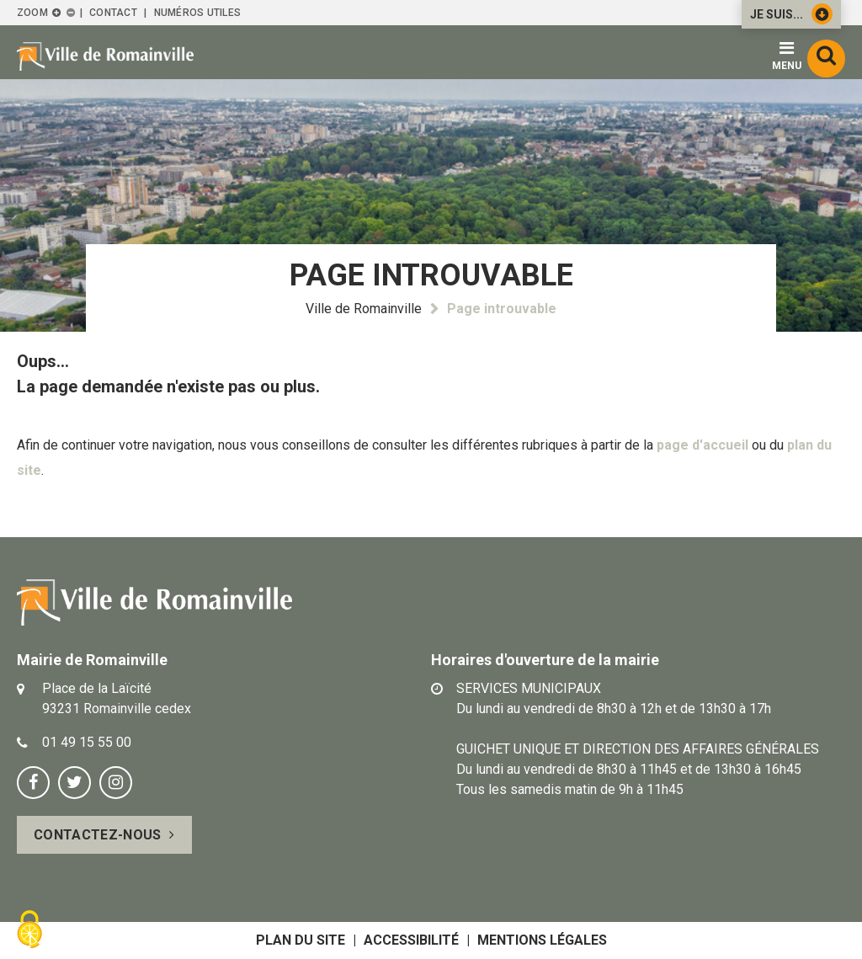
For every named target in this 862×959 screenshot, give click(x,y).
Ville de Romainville (364, 309)
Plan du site (300, 940)
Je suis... (791, 13)
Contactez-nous (97, 835)
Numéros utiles (197, 13)
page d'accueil (702, 445)
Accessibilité (411, 940)
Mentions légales (542, 940)
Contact (113, 13)
